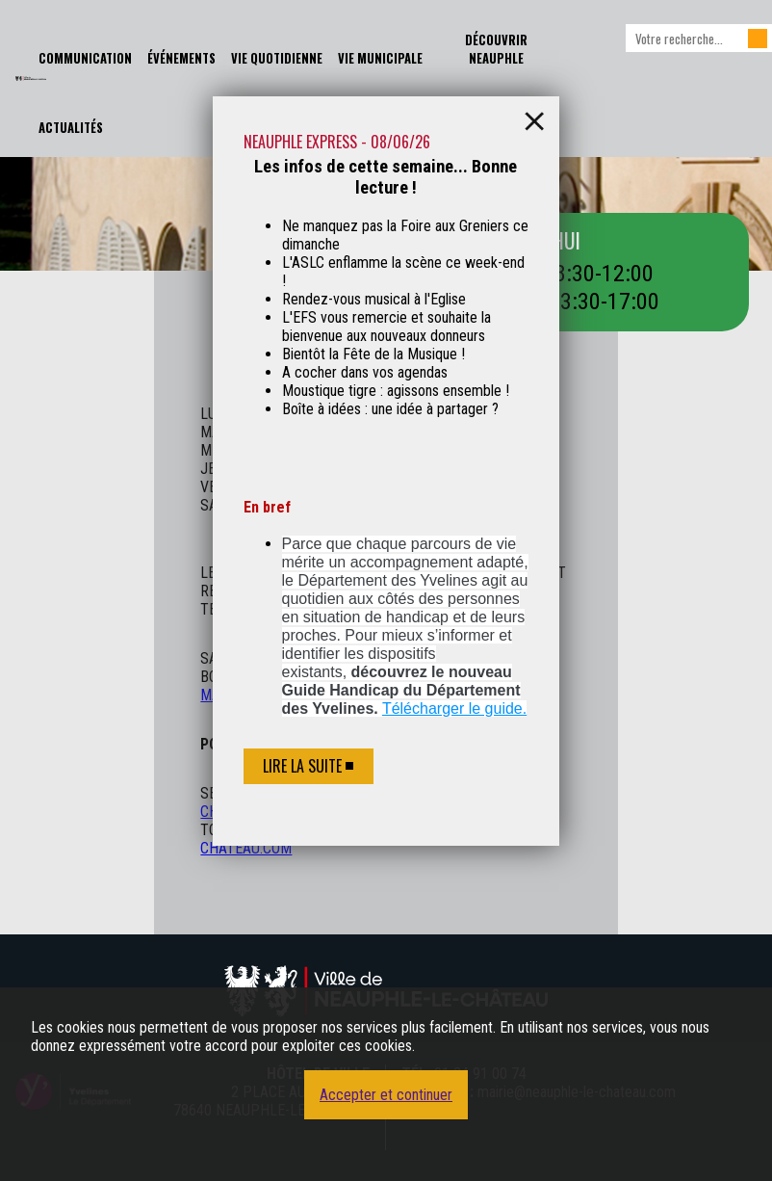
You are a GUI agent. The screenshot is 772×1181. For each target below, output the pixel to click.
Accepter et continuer (386, 1095)
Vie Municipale (380, 58)
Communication (85, 58)
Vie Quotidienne (276, 58)
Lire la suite (302, 765)
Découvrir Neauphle (496, 49)
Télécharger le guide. (454, 708)
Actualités (71, 127)
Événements (181, 58)
